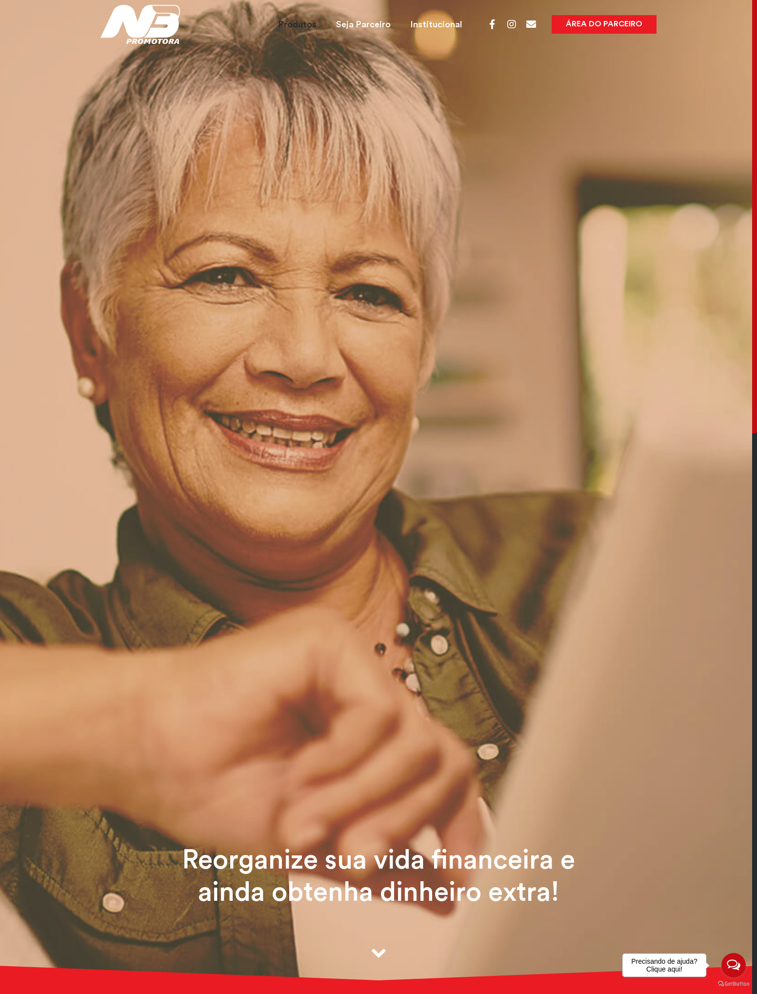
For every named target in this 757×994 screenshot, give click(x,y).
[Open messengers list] (733, 965)
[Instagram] (511, 24)
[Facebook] (492, 24)
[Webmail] (531, 24)
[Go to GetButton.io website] (733, 984)
